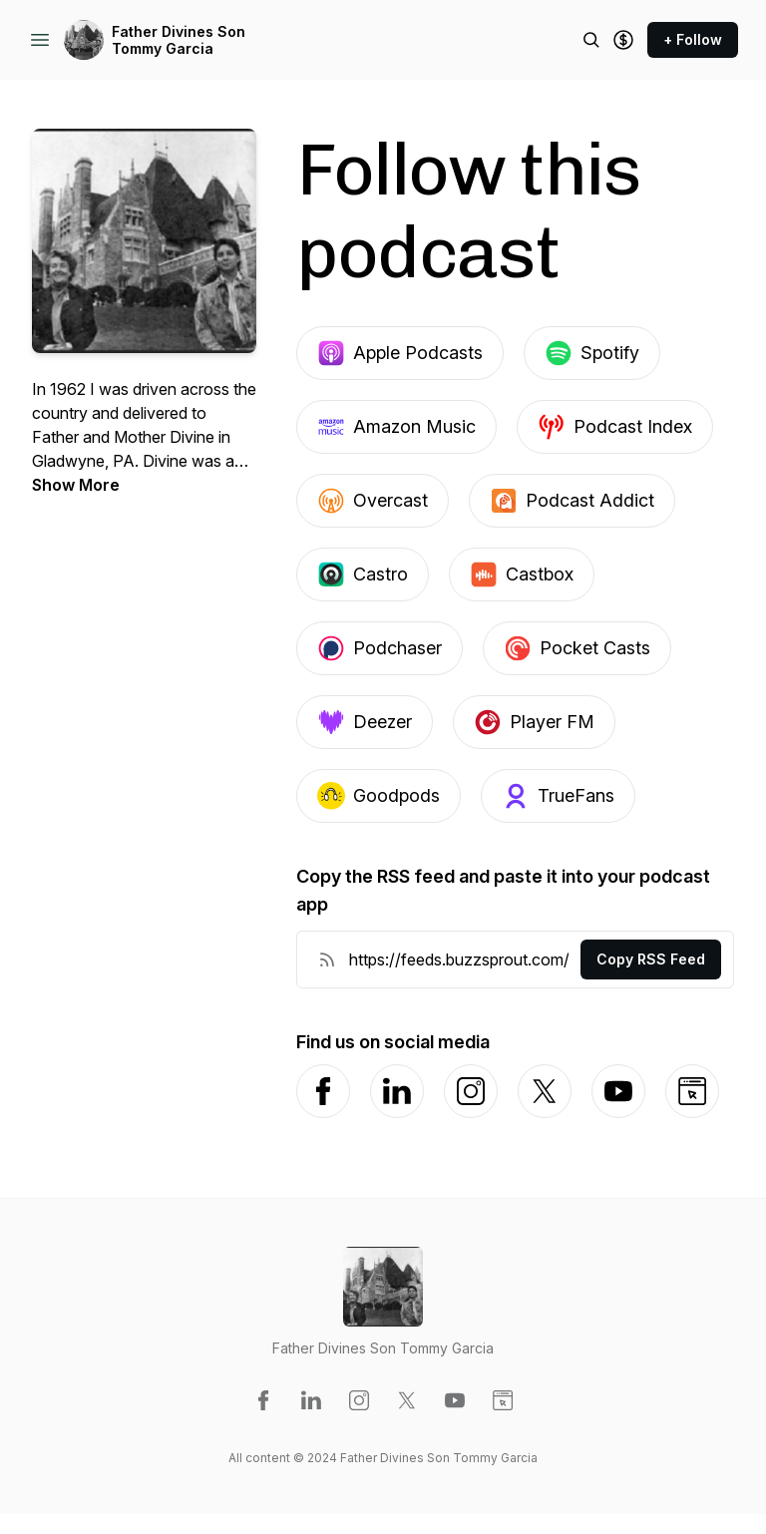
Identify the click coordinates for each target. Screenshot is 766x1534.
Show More (76, 485)
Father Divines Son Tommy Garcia (178, 40)
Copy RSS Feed (650, 959)
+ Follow (692, 39)
